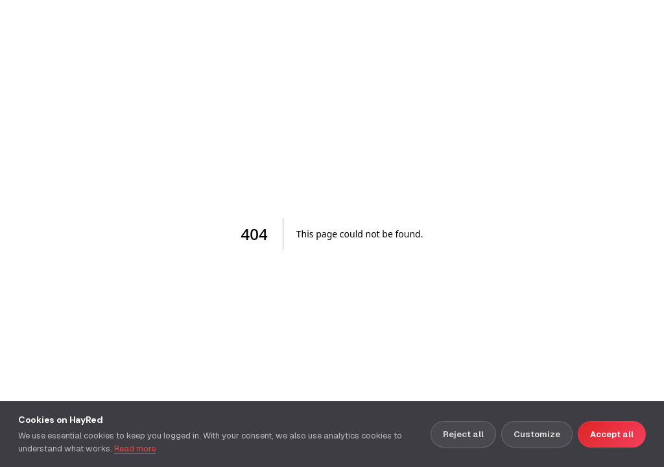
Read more (135, 448)
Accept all (612, 434)
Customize (537, 434)
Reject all (463, 434)
